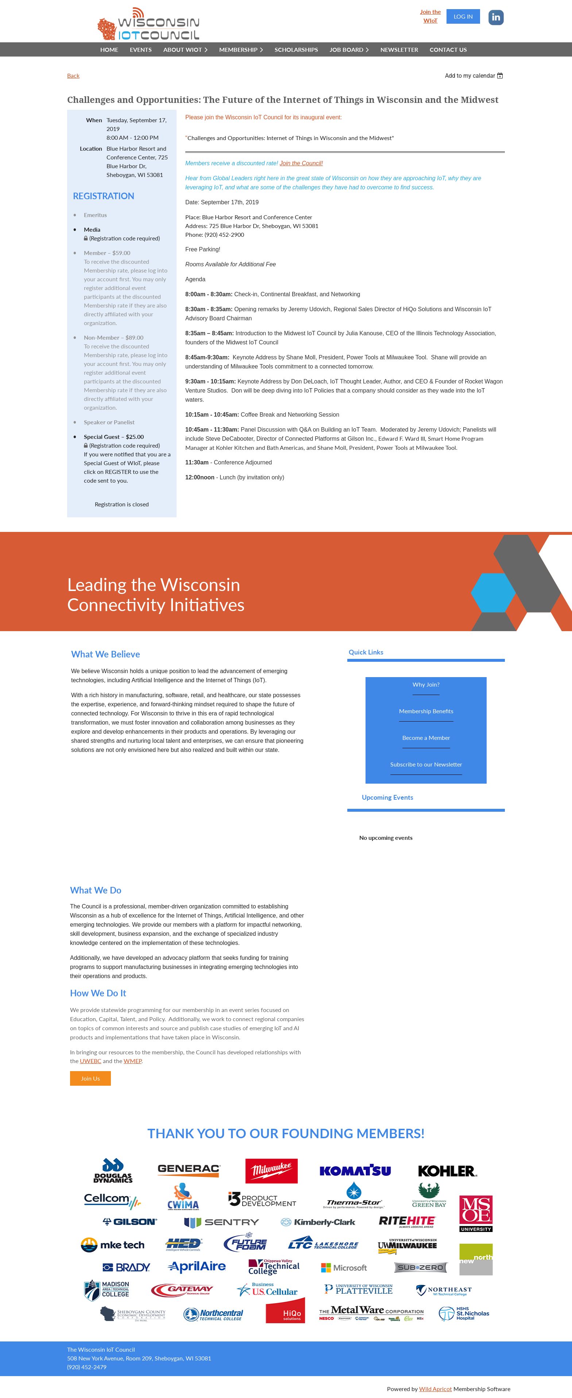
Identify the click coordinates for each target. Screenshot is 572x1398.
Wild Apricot (435, 1388)
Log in (463, 16)
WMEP (133, 1060)
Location (91, 148)
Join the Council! (301, 163)
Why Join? (426, 688)
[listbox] (475, 75)
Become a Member (426, 741)
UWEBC (90, 1060)
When (94, 119)
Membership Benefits (426, 714)
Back (73, 75)
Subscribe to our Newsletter (426, 768)
